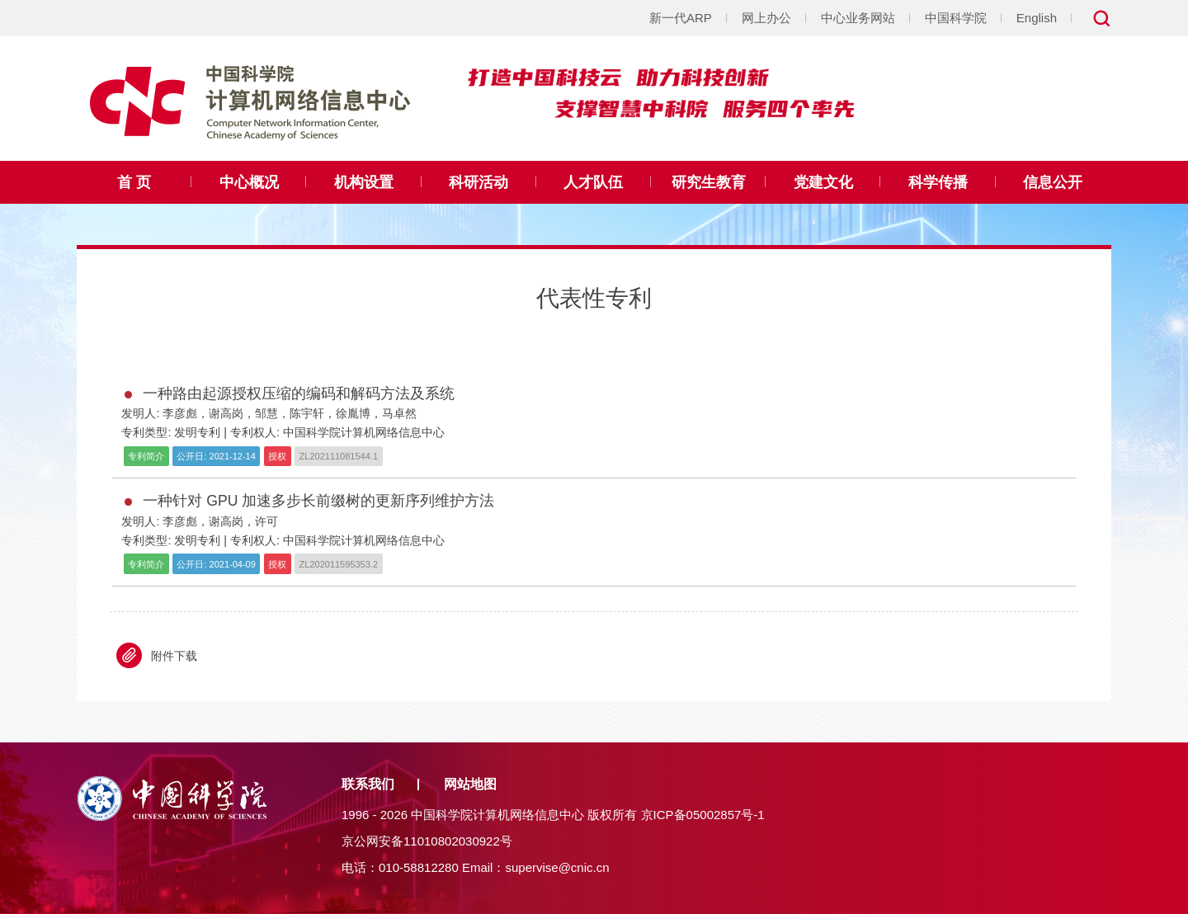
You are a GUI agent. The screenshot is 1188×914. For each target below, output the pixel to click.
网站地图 (470, 784)
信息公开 (1052, 182)
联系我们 (368, 784)
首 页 (134, 182)
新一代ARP (680, 18)
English (1036, 18)
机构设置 (364, 182)
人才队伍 (593, 182)
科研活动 (478, 182)
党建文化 (823, 182)
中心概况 (249, 182)
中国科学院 (956, 18)
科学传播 (938, 182)
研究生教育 (709, 182)
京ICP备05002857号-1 (703, 815)
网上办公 (766, 18)
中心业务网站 (858, 18)
